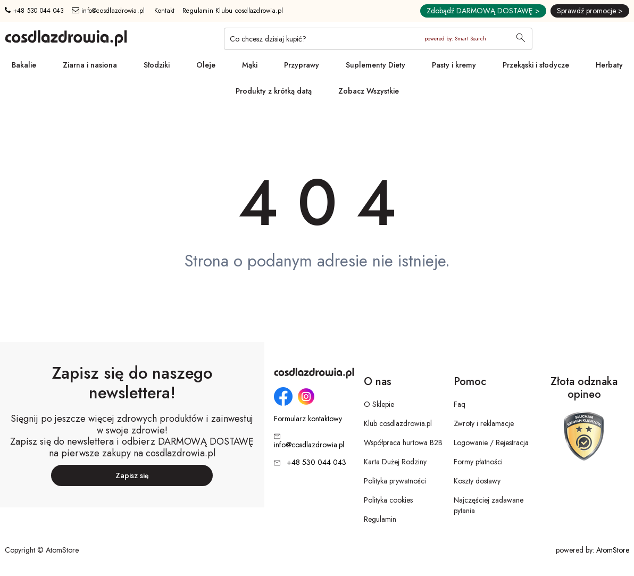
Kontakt (164, 10)
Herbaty (609, 65)
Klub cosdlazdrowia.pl (398, 423)
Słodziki (157, 65)
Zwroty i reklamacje (484, 423)
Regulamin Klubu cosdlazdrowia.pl (232, 10)
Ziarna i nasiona (90, 65)
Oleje (205, 65)
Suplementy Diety (375, 65)
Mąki (249, 65)
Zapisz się (132, 475)
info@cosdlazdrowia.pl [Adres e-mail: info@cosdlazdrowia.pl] (108, 10)
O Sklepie (379, 404)
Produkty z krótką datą (274, 91)
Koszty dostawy (477, 480)
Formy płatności (478, 461)
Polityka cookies (388, 500)
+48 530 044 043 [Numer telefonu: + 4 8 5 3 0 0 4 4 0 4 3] (34, 10)
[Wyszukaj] (520, 38)
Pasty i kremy (454, 65)
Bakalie (24, 65)
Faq (459, 404)
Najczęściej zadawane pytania (488, 505)
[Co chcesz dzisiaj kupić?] (378, 39)
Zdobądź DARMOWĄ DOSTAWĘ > (483, 10)
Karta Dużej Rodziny (395, 461)
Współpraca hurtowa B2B (403, 442)
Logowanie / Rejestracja (491, 442)
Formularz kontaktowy (308, 418)
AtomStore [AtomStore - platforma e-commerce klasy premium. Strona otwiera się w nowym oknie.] (612, 550)
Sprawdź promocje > (590, 10)
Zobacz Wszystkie (368, 91)
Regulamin (380, 519)
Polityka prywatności (395, 480)
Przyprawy (301, 65)
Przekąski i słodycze (536, 65)
